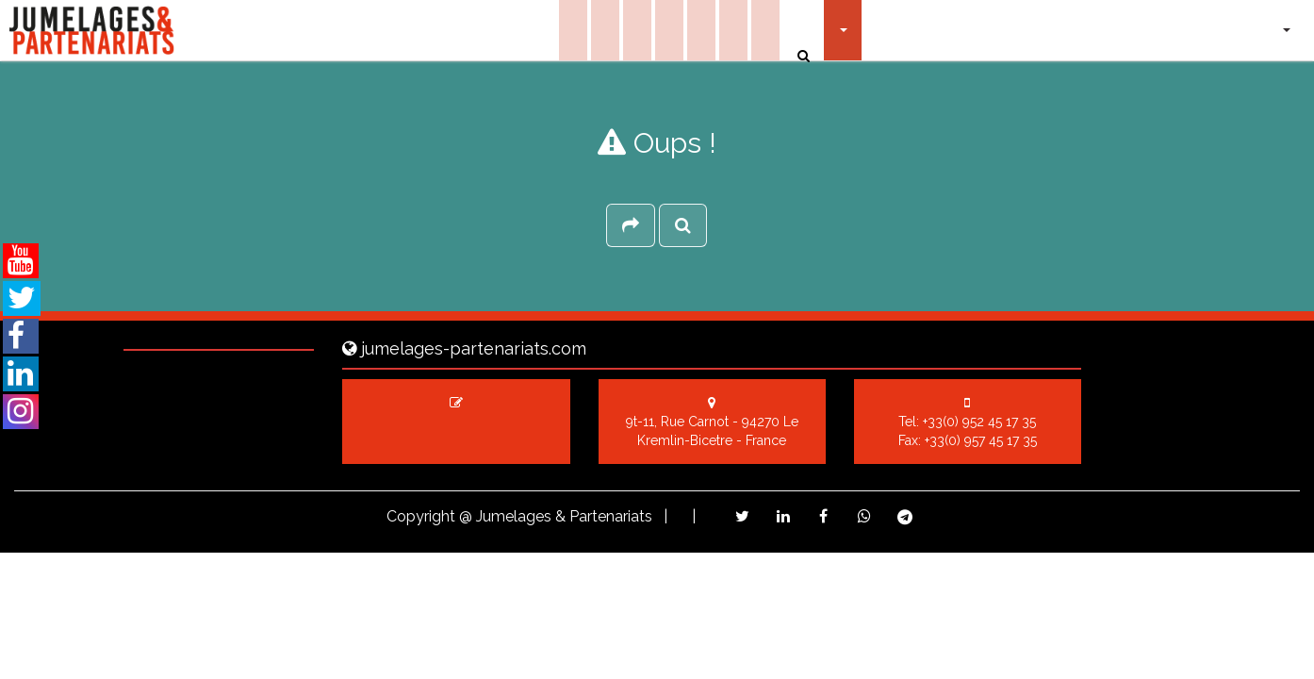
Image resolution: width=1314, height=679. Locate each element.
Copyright (420, 516)
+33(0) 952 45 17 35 (979, 421)
